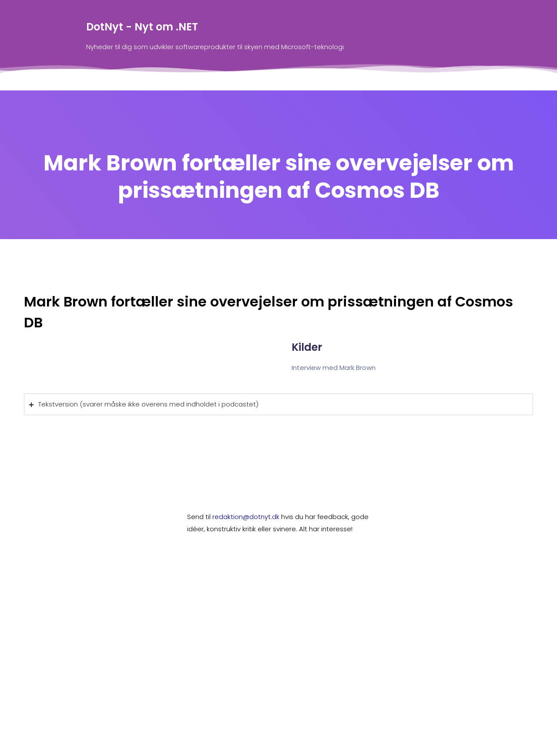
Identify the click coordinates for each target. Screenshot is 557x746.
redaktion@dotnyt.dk (245, 516)
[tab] (278, 404)
